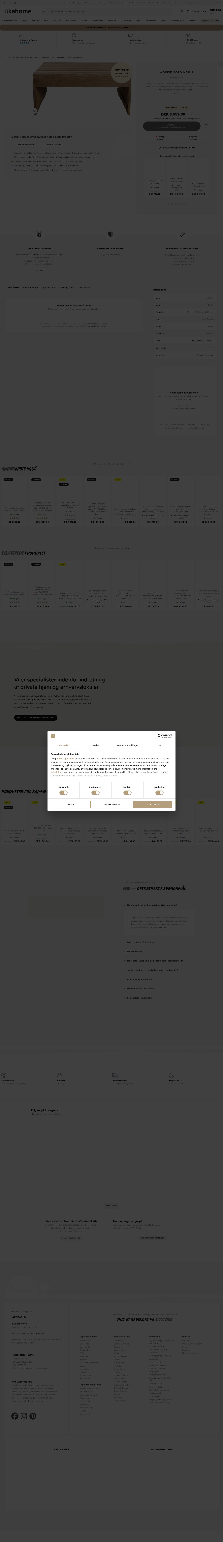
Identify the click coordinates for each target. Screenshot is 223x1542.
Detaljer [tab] (96, 745)
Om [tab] (159, 745)
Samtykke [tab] (63, 745)
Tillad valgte (111, 804)
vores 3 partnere (65, 758)
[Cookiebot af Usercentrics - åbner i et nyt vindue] (159, 736)
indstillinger (57, 772)
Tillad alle (152, 804)
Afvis (70, 804)
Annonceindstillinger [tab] (127, 745)
